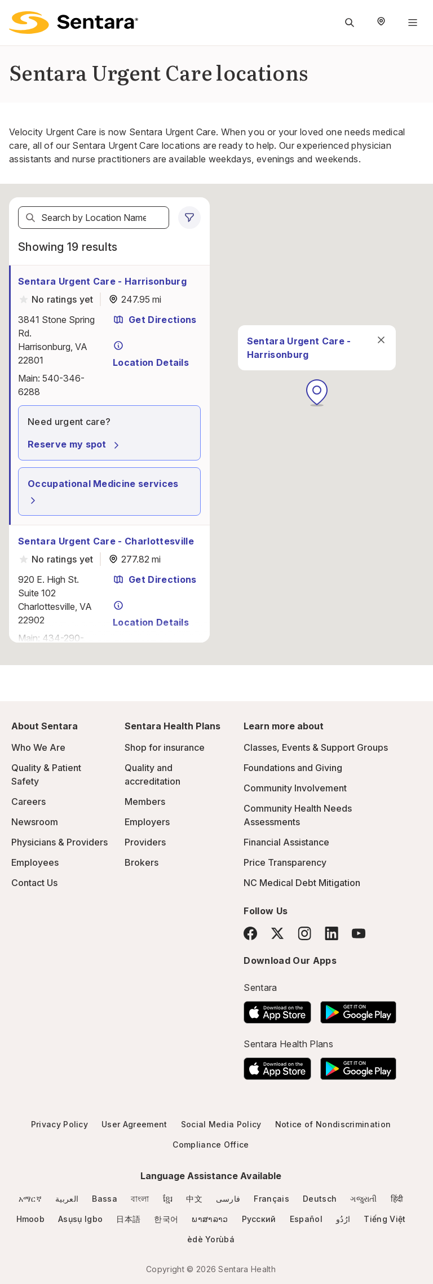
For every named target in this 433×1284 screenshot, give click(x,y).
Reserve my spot (75, 444)
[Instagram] (304, 933)
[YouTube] (358, 933)
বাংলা (140, 1198)
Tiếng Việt (384, 1219)
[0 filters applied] (189, 217)
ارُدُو (343, 1219)
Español (306, 1219)
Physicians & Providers (59, 842)
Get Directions (154, 319)
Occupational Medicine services (103, 492)
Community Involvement (295, 788)
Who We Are (38, 747)
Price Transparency (285, 862)
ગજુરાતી (363, 1198)
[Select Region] (381, 22)
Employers (147, 821)
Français (271, 1198)
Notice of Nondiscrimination (333, 1124)
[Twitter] (277, 933)
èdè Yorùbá (211, 1239)
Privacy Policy (59, 1124)
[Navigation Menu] (412, 22)
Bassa (104, 1198)
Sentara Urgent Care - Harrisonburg (102, 281)
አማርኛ (30, 1198)
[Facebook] (250, 933)
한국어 (166, 1219)
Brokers (141, 862)
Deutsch (320, 1198)
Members (145, 801)
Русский (259, 1219)
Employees (35, 862)
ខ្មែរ (168, 1198)
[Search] (30, 217)
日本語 (128, 1219)
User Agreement (134, 1124)
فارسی (228, 1198)
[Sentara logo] (73, 22)
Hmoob (30, 1219)
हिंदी (397, 1198)
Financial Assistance (286, 842)
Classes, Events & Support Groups (316, 747)
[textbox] (93, 217)
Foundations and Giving (293, 767)
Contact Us (34, 882)
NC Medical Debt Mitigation (302, 882)
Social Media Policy (221, 1124)
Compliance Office (211, 1144)
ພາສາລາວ (210, 1219)
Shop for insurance (165, 747)
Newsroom (34, 821)
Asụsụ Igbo (80, 1219)
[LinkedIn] (331, 933)
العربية (66, 1198)
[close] (280, 358)
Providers (145, 842)
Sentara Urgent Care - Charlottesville (106, 541)
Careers (28, 801)
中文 (194, 1198)
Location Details (151, 354)
